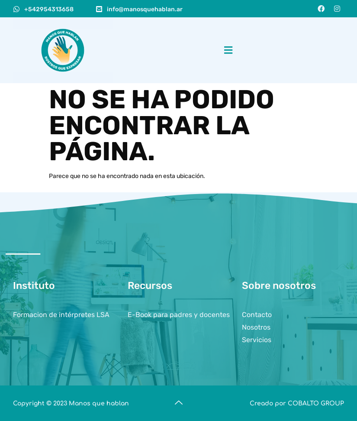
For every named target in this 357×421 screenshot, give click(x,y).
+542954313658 (49, 9)
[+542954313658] (16, 9)
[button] (228, 50)
